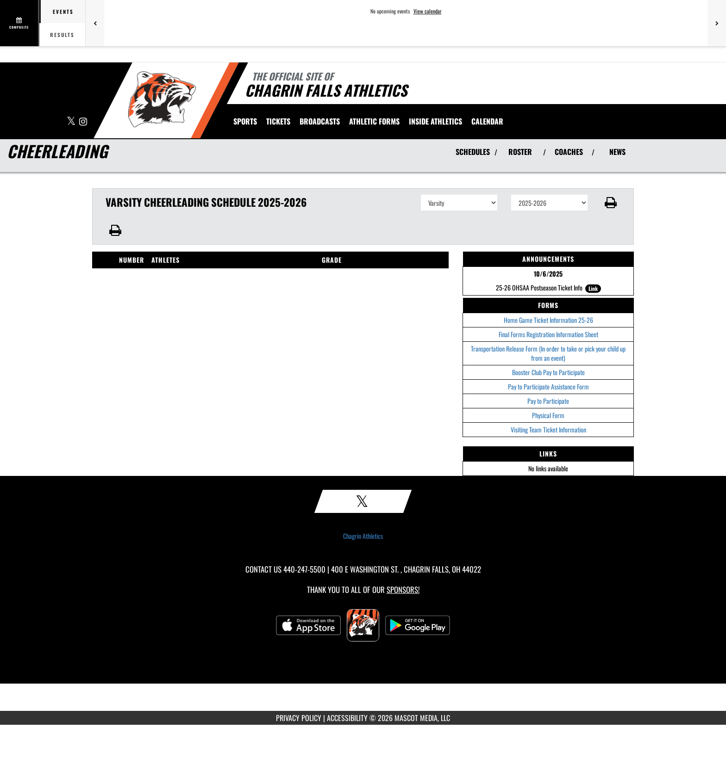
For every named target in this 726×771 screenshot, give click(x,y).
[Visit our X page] (72, 122)
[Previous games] (95, 23)
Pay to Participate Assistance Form (548, 386)
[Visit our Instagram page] (83, 122)
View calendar (427, 11)
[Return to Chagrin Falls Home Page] (162, 99)
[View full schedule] (19, 23)
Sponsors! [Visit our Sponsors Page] (403, 589)
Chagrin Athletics (363, 536)
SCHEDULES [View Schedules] (473, 151)
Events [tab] (63, 11)
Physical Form (548, 415)
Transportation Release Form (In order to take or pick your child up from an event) (548, 353)
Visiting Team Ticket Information (548, 429)
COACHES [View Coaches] (569, 151)
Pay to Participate (548, 401)
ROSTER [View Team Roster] (520, 151)
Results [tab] (62, 34)
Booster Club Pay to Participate (548, 372)
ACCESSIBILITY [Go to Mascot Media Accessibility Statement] (347, 717)
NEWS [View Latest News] (617, 151)
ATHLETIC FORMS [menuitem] (374, 121)
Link (593, 288)
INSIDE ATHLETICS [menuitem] (435, 121)
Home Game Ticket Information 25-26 (548, 320)
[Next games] (716, 23)
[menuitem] (278, 121)
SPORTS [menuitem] (245, 121)
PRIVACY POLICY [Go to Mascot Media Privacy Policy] (298, 717)
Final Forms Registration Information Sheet (548, 334)
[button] (611, 202)
